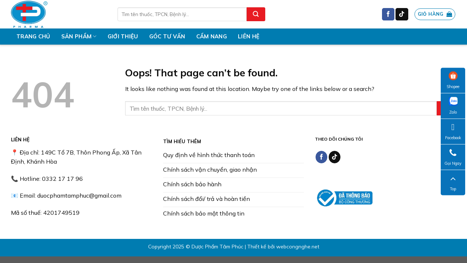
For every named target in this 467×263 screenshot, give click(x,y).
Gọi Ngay (453, 157)
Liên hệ (248, 36)
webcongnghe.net (297, 246)
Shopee (453, 80)
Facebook (453, 131)
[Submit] (256, 14)
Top (453, 182)
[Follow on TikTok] (401, 14)
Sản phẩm (79, 36)
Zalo (453, 106)
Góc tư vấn (167, 36)
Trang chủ (33, 36)
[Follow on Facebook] (388, 14)
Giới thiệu (123, 36)
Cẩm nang (211, 36)
